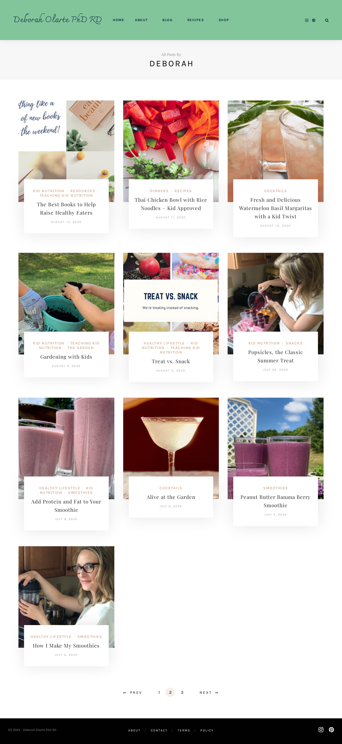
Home (118, 20)
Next (206, 692)
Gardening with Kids (66, 356)
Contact (159, 730)
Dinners (159, 191)
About (141, 20)
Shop (224, 20)
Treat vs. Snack (171, 361)
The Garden (80, 348)
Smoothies (80, 492)
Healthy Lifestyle (164, 343)
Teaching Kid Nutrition (66, 195)
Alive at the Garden (171, 496)
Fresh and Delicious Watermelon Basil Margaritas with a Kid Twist (275, 208)
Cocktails (275, 191)
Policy (207, 730)
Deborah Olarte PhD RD (57, 20)
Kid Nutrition (48, 191)
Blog (167, 20)
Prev (136, 692)
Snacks (294, 343)
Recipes (195, 20)
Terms (184, 730)
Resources (83, 191)
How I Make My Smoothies (66, 645)
